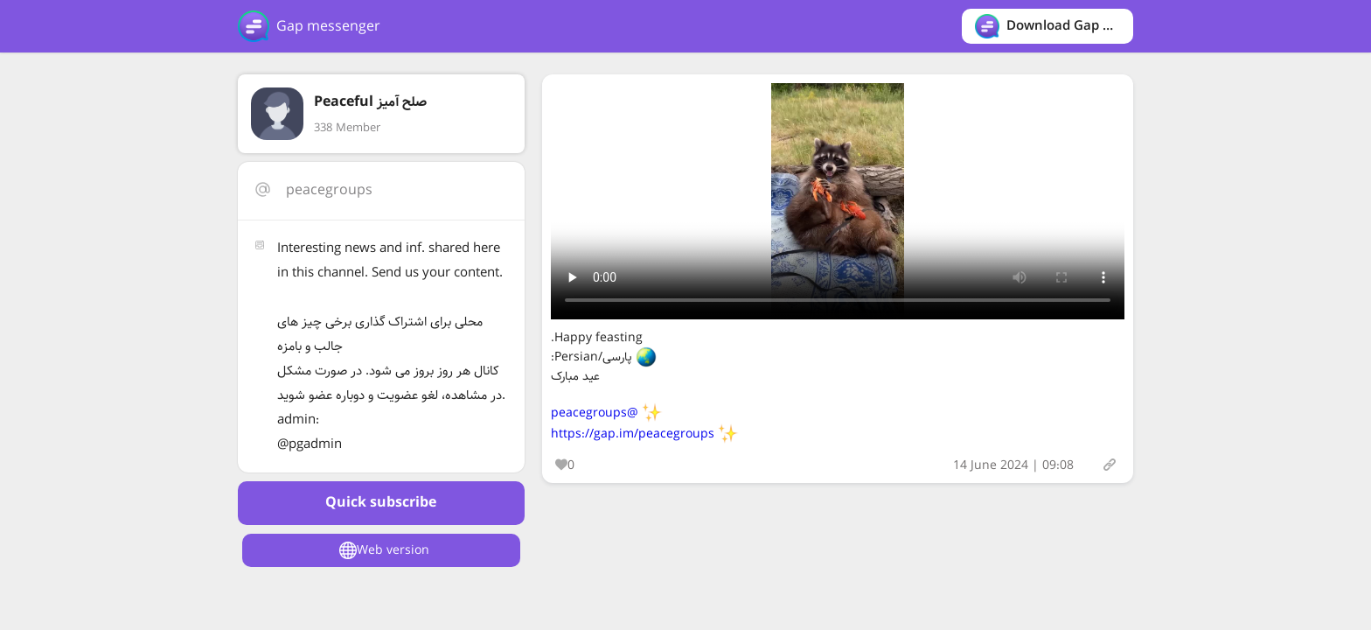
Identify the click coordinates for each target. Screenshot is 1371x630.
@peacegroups (594, 413)
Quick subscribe (380, 503)
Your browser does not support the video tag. (837, 201)
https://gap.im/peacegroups (632, 434)
